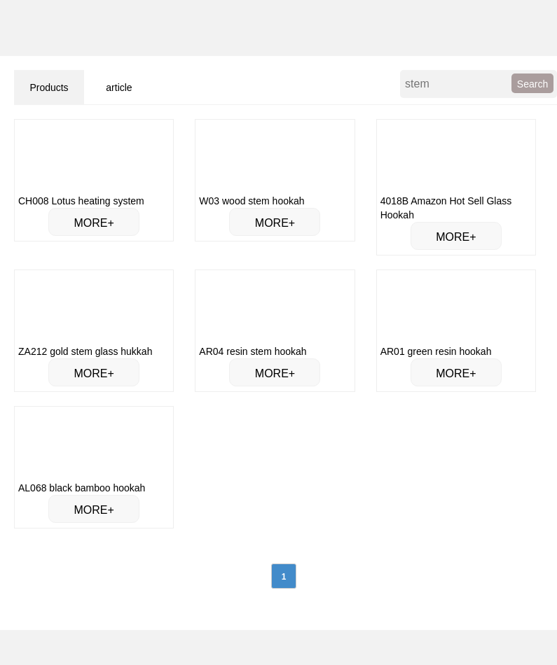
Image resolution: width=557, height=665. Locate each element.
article (119, 87)
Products (48, 87)
